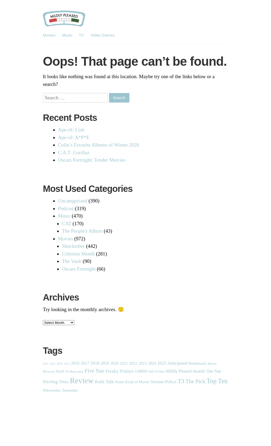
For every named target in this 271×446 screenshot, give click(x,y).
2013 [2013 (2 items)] (60, 363)
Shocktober (73, 246)
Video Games (103, 35)
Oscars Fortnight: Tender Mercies (91, 160)
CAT (66, 223)
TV (81, 35)
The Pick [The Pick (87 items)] (195, 381)
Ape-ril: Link (71, 130)
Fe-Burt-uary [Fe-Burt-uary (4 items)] (74, 371)
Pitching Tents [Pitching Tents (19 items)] (56, 381)
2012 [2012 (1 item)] (52, 363)
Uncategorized (72, 201)
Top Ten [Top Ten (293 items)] (217, 381)
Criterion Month (78, 254)
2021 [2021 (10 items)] (124, 363)
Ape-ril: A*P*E (73, 137)
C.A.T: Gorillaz (73, 152)
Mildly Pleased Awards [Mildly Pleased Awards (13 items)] (185, 371)
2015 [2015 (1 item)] (67, 363)
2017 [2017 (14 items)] (85, 363)
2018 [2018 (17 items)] (95, 363)
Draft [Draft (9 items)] (60, 371)
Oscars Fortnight (79, 269)
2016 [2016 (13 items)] (75, 363)
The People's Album (82, 231)
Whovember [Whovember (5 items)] (52, 390)
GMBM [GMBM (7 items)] (141, 371)
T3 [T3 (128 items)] (181, 381)
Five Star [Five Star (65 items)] (94, 371)
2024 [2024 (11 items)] (152, 363)
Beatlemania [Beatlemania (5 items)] (198, 363)
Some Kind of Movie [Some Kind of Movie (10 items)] (132, 381)
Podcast (66, 208)
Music (67, 35)
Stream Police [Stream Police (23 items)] (164, 381)
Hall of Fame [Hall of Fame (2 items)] (156, 371)
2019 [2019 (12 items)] (105, 363)
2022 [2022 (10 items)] (133, 363)
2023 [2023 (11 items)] (142, 363)
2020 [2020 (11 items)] (114, 363)
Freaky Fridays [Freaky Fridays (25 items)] (120, 371)
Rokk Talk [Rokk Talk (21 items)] (104, 381)
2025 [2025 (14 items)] (161, 363)
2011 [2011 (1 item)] (45, 363)
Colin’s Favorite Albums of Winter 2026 (98, 145)
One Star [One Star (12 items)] (213, 371)
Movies (49, 35)
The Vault (72, 261)
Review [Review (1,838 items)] (82, 380)
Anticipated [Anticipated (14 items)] (177, 363)
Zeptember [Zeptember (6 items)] (70, 390)
